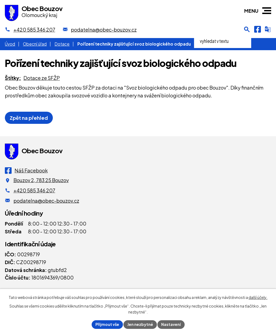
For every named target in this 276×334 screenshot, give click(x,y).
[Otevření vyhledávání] (247, 29)
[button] (266, 10)
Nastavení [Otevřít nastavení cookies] (171, 324)
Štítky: (13, 78)
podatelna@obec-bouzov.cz (46, 200)
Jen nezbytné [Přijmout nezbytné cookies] (140, 324)
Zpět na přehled (29, 118)
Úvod (10, 43)
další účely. (258, 297)
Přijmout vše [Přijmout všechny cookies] (107, 324)
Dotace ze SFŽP (41, 78)
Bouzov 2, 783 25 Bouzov (41, 180)
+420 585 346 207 (34, 190)
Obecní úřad (35, 43)
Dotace (62, 43)
